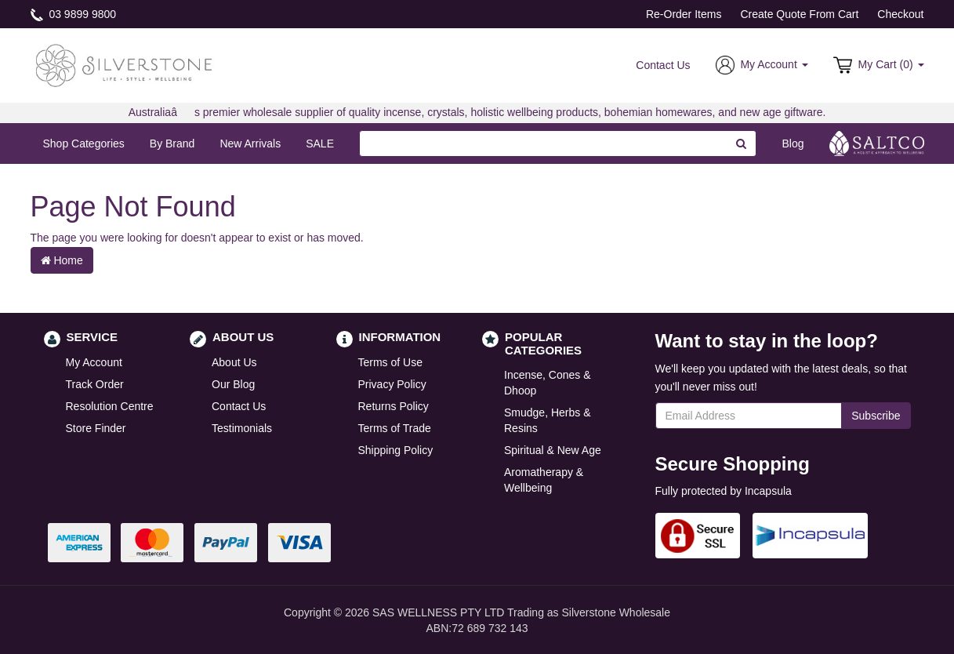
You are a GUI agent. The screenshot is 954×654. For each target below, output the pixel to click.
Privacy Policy (392, 384)
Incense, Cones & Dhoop (547, 383)
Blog (792, 143)
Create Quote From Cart (799, 14)
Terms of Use (390, 362)
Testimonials (242, 428)
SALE (320, 143)
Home (62, 260)
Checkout (900, 14)
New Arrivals (250, 143)
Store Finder (96, 428)
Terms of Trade (394, 428)
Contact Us (663, 65)
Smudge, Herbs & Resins (547, 420)
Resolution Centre (110, 406)
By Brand (172, 143)
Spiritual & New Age (552, 450)
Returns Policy (393, 406)
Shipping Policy (395, 450)
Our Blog (233, 384)
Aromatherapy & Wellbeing (543, 480)
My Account (94, 362)
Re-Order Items (683, 14)
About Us (234, 362)
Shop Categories (84, 143)
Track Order (95, 384)
